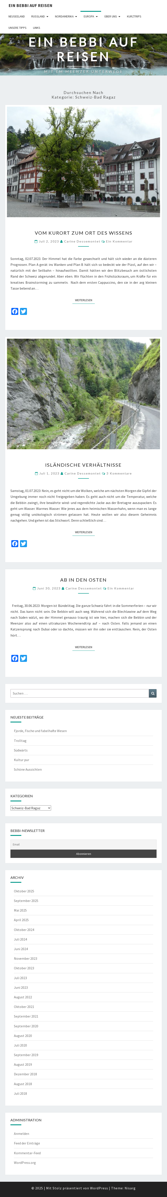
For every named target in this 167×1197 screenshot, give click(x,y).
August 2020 (23, 1035)
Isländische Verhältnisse (83, 465)
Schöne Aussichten (28, 769)
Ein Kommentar (119, 241)
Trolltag (20, 740)
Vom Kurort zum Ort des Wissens (83, 233)
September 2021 (26, 1016)
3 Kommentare (119, 473)
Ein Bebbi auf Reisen (30, 5)
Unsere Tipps (17, 28)
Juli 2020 (20, 1045)
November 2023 (25, 958)
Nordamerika (64, 16)
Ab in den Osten (83, 580)
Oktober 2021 (24, 1006)
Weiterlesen (85, 300)
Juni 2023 (21, 987)
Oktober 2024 (24, 929)
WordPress (99, 1188)
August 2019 (23, 1064)
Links (36, 28)
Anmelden (21, 1133)
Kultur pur (21, 760)
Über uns (110, 16)
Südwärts (21, 750)
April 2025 (21, 920)
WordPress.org (25, 1162)
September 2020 (26, 1026)
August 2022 (23, 997)
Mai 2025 (20, 910)
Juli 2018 (20, 1093)
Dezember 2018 (25, 1074)
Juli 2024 (20, 939)
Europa (89, 16)
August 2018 (23, 1084)
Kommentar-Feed (27, 1153)
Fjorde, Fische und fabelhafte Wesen (40, 731)
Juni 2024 (21, 949)
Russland (38, 16)
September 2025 (26, 900)
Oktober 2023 (24, 968)
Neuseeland (16, 16)
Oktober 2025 (24, 891)
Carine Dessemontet (82, 241)
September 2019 (26, 1055)
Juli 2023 (20, 978)
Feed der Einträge (27, 1143)
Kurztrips (134, 16)
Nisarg (130, 1188)
